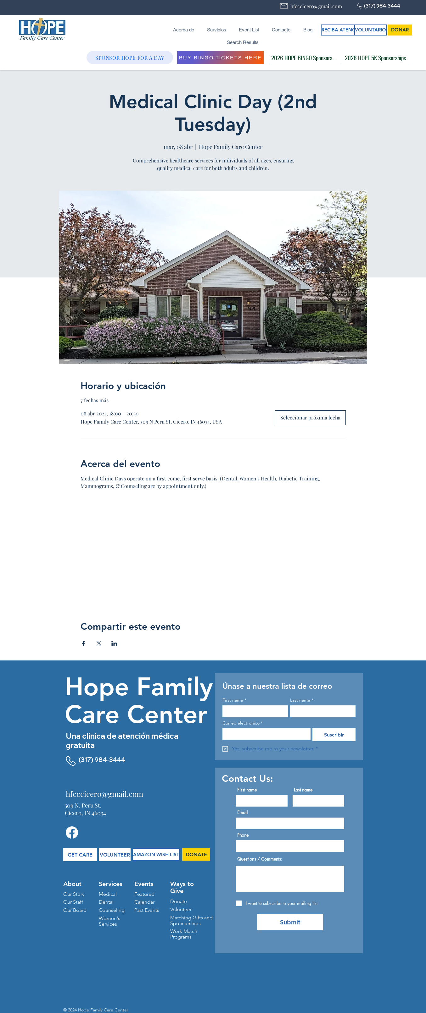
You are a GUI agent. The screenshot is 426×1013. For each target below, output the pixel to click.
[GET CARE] (80, 854)
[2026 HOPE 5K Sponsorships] (375, 57)
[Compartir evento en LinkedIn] (114, 643)
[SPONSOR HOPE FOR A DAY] (130, 57)
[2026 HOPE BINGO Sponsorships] (303, 57)
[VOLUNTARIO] (370, 30)
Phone (243, 835)
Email (242, 812)
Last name (301, 700)
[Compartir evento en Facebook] (84, 643)
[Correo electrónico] (264, 734)
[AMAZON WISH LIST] (156, 854)
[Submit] (290, 922)
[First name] (253, 711)
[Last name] (321, 711)
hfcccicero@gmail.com (316, 6)
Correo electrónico (242, 723)
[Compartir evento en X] (99, 643)
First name (234, 700)
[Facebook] (72, 832)
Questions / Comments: (259, 859)
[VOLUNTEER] (115, 854)
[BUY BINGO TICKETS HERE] (220, 57)
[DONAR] (400, 30)
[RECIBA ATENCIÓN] (343, 30)
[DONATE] (196, 854)
